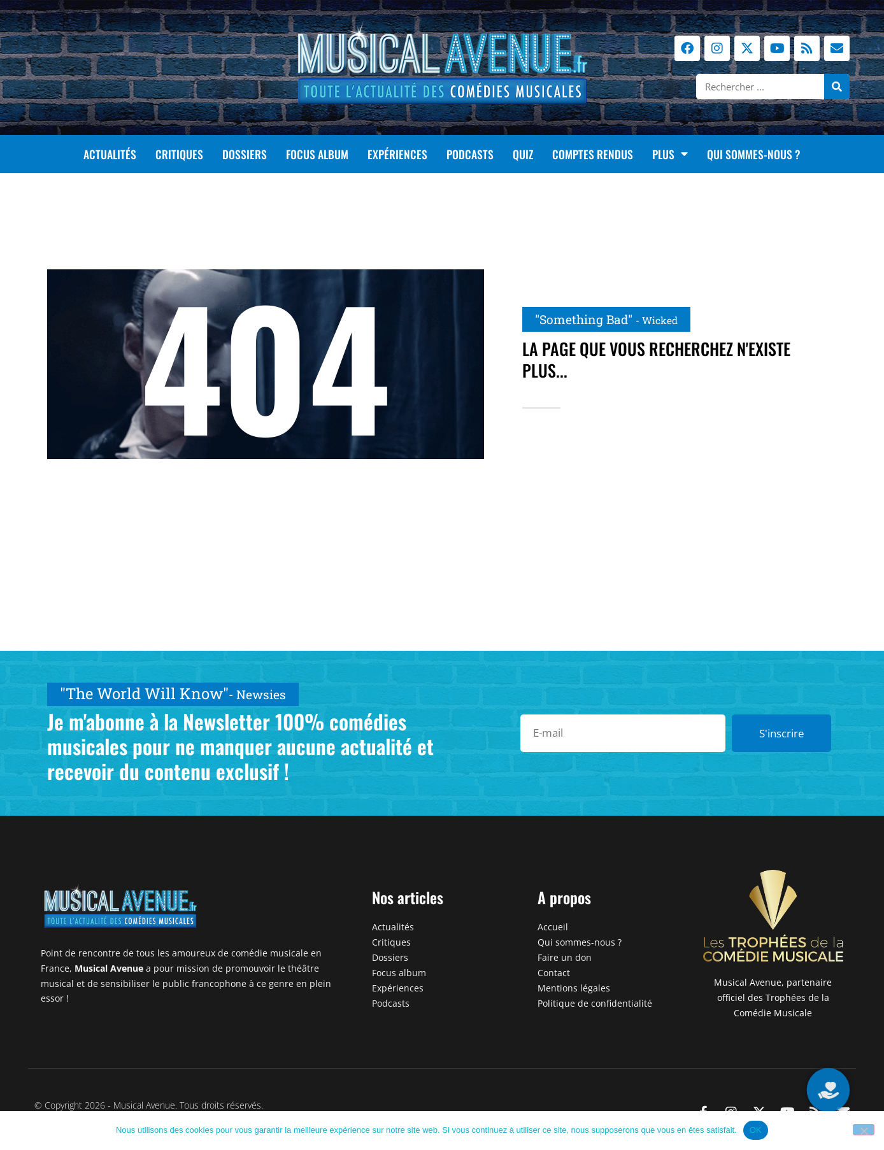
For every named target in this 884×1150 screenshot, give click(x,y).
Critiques (179, 154)
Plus (670, 154)
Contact (554, 973)
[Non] (863, 1129)
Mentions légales (574, 988)
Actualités (109, 154)
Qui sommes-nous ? (754, 154)
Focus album (317, 154)
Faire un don (565, 957)
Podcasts (470, 154)
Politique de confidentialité (595, 1003)
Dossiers (244, 154)
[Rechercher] (837, 86)
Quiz (523, 154)
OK (756, 1130)
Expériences (397, 154)
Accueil (553, 927)
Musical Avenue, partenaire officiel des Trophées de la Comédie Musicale (773, 997)
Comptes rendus (592, 154)
